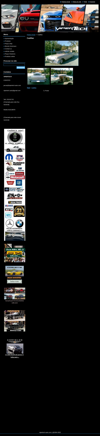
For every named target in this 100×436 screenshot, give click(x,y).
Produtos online (10, 56)
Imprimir (92, 2)
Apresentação (9, 38)
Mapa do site (77, 2)
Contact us (8, 49)
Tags (28, 88)
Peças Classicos (10, 54)
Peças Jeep (8, 43)
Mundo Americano (10, 46)
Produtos (8, 41)
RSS (85, 2)
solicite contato (9, 51)
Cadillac (33, 88)
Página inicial (31, 35)
